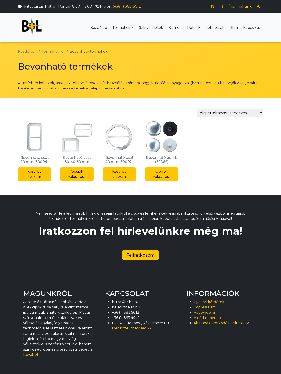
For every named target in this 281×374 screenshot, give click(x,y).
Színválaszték (151, 27)
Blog (234, 27)
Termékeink (123, 27)
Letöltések (215, 27)
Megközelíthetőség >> (131, 328)
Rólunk (193, 27)
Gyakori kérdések (209, 302)
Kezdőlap (98, 27)
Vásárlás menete (208, 318)
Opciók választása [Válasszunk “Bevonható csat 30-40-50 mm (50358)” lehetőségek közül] (77, 174)
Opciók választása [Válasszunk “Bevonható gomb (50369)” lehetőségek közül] (162, 174)
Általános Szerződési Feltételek (221, 323)
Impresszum (205, 307)
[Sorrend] (230, 113)
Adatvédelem (206, 312)
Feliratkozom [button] (140, 255)
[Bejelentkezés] (258, 6)
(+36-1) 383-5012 (127, 6)
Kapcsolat (251, 27)
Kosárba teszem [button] (34, 174)
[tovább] (30, 355)
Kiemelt (175, 27)
